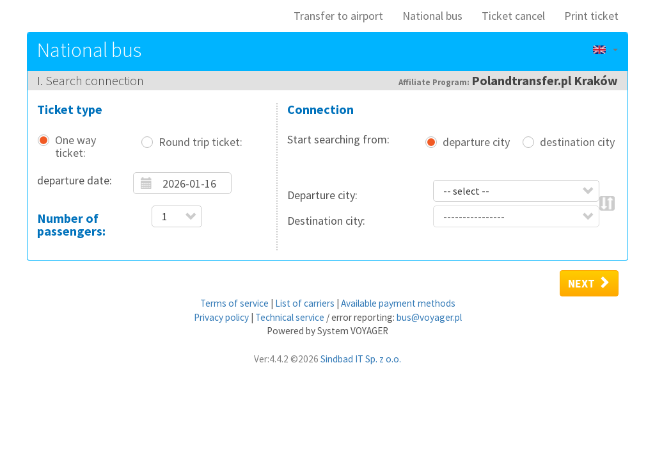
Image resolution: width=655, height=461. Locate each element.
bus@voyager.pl (429, 317)
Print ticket (591, 15)
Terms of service (234, 303)
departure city (476, 142)
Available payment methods (398, 303)
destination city (577, 142)
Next (589, 283)
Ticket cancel (513, 15)
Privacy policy (221, 317)
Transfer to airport (338, 15)
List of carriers (305, 303)
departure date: (74, 180)
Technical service (289, 317)
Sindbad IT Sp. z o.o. (360, 359)
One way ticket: (75, 146)
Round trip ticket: (200, 142)
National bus (432, 15)
